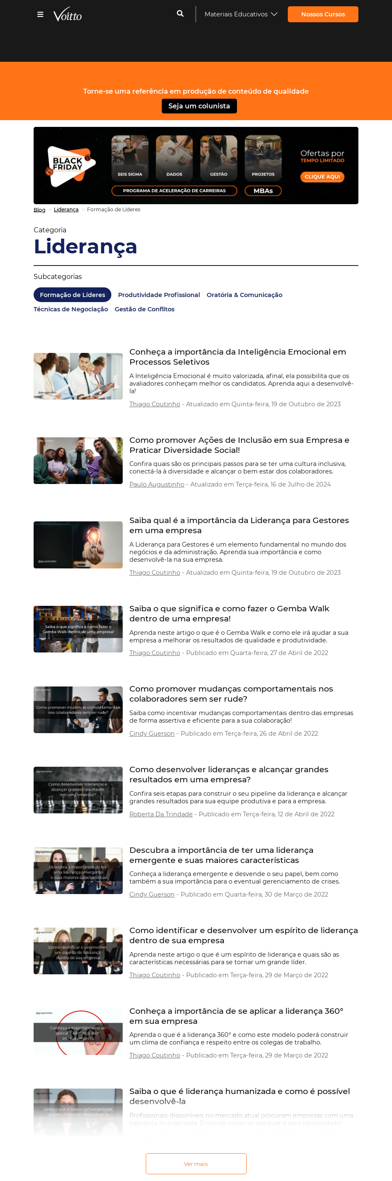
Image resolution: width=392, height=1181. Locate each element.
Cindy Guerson (152, 733)
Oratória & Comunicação (244, 295)
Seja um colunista (199, 106)
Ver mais (196, 1163)
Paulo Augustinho (156, 484)
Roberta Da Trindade (161, 814)
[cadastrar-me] (180, 14)
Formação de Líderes (72, 295)
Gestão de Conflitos (144, 309)
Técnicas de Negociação (71, 309)
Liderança (86, 246)
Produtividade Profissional (159, 295)
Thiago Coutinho (154, 404)
